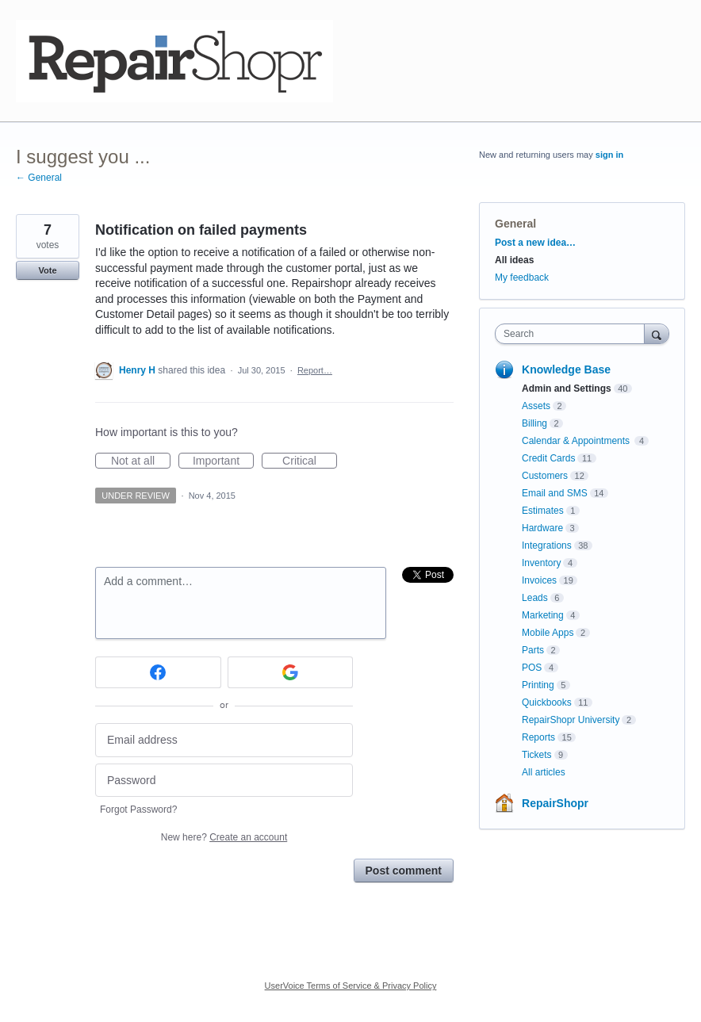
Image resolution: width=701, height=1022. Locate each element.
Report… (314, 370)
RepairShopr (555, 803)
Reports (538, 737)
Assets (536, 405)
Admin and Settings (566, 388)
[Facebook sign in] (158, 672)
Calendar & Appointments (577, 440)
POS (532, 667)
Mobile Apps (547, 632)
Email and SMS (555, 493)
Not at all (140, 461)
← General (39, 177)
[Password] (224, 781)
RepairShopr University (570, 719)
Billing (534, 423)
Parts (533, 650)
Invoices (539, 580)
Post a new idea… (535, 242)
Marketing (543, 615)
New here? (224, 837)
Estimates (543, 510)
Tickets (537, 754)
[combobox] (573, 333)
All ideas (514, 260)
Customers (545, 475)
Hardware (542, 528)
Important (223, 461)
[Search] (656, 333)
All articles (543, 772)
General (515, 223)
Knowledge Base (566, 369)
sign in (609, 154)
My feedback (522, 277)
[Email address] (224, 740)
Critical (309, 461)
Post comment (404, 870)
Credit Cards (548, 458)
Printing (538, 685)
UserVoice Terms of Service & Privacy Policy (351, 985)
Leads (535, 597)
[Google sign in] (291, 672)
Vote (47, 270)
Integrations (547, 545)
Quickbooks (547, 702)
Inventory (541, 562)
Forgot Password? (138, 809)
